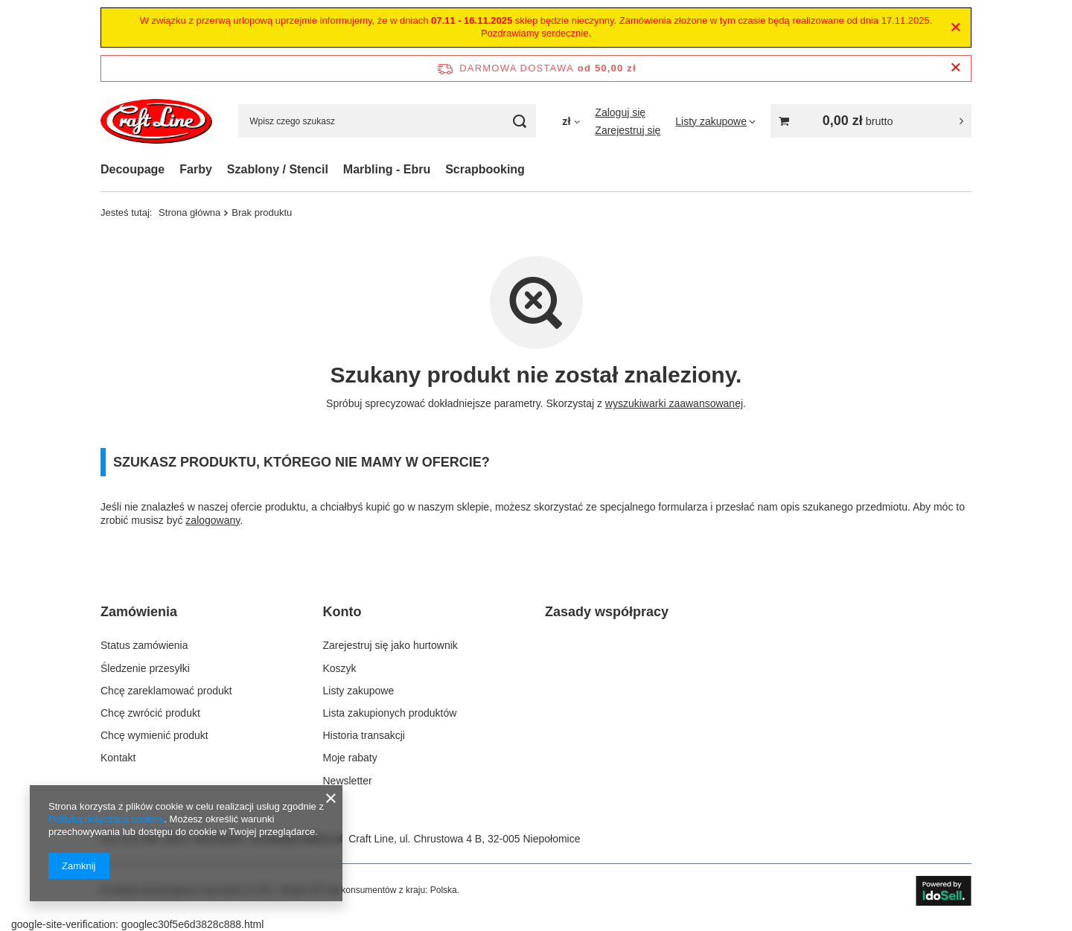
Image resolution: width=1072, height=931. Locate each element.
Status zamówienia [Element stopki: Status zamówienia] (144, 645)
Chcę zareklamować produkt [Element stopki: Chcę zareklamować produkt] (166, 691)
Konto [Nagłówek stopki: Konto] (342, 611)
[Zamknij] (955, 27)
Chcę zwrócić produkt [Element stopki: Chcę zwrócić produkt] (150, 713)
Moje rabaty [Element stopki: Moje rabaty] (350, 758)
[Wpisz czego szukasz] (387, 121)
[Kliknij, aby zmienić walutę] (571, 121)
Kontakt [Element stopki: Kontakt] (117, 758)
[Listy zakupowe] (715, 121)
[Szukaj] (519, 121)
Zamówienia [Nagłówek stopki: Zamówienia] (138, 611)
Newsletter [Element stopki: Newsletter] (347, 781)
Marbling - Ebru (386, 169)
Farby (195, 169)
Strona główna (189, 212)
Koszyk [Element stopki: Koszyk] (340, 668)
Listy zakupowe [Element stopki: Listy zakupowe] (359, 691)
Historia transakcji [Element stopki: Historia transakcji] (364, 735)
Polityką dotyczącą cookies (106, 819)
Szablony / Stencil (277, 169)
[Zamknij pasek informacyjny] (955, 68)
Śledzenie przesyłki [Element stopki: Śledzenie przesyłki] (145, 668)
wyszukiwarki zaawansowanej (674, 403)
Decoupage (132, 169)
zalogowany (212, 520)
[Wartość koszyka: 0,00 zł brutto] (871, 121)
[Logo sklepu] (156, 121)
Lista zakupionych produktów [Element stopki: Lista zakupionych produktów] (390, 713)
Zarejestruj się (627, 130)
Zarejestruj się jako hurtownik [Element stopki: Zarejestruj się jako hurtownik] (390, 645)
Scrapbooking (485, 169)
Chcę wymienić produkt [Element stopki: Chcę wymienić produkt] (154, 735)
